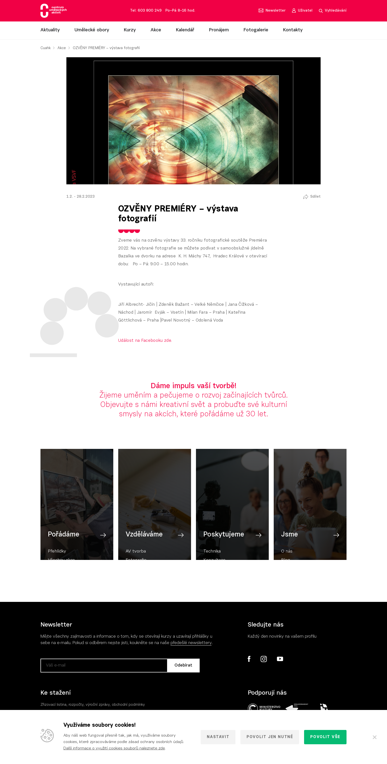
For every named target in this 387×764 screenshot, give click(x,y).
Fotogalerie (256, 30)
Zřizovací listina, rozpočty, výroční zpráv (74, 705)
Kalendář (185, 30)
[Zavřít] (374, 737)
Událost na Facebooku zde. (145, 341)
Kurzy (130, 30)
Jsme (289, 548)
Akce (156, 30)
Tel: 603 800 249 (146, 11)
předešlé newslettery (191, 643)
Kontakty (293, 30)
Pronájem (219, 30)
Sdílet (315, 197)
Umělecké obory (92, 30)
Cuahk (45, 48)
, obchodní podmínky (127, 705)
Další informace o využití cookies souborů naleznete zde (114, 748)
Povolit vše (325, 737)
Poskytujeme (223, 548)
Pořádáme (63, 548)
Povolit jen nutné (270, 737)
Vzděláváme (144, 548)
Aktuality (50, 30)
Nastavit (218, 737)
